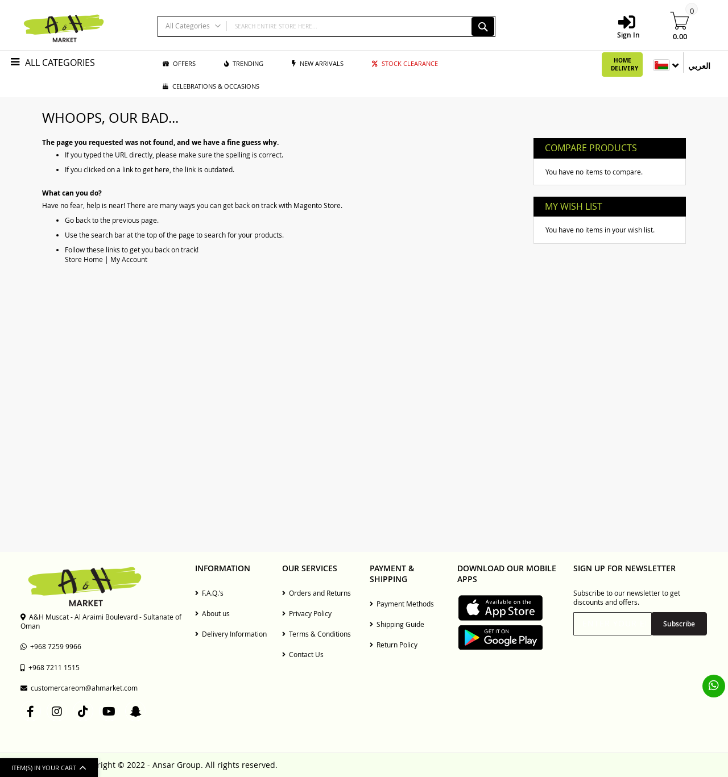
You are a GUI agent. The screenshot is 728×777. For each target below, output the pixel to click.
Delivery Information (231, 633)
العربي (699, 65)
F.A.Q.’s (209, 592)
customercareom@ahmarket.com (79, 687)
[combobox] (326, 26)
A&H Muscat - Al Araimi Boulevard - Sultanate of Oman (100, 621)
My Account (128, 259)
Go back (77, 220)
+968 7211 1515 (50, 667)
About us (212, 613)
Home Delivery (624, 64)
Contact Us (303, 654)
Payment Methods (402, 603)
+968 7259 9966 (50, 646)
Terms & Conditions (316, 633)
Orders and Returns (316, 592)
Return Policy (393, 644)
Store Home (84, 259)
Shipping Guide (397, 624)
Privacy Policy (307, 613)
